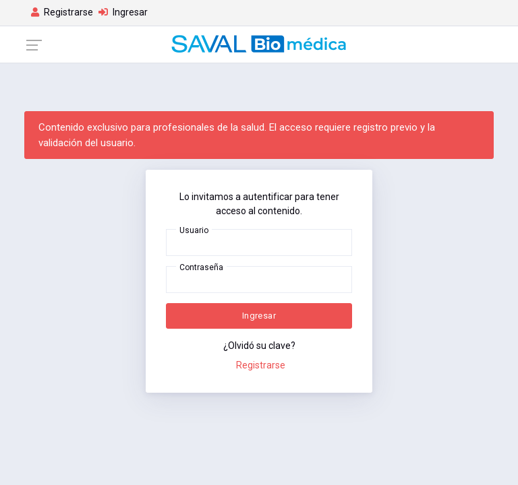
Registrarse (260, 365)
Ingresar (259, 316)
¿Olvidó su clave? (259, 345)
